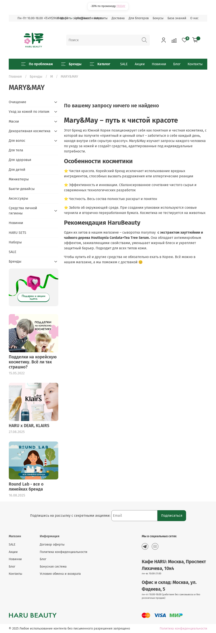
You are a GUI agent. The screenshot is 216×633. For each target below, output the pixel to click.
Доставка (118, 18)
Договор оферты (52, 544)
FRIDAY (120, 6)
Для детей (17, 170)
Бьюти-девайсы (22, 189)
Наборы (15, 242)
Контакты (195, 64)
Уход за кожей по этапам (29, 111)
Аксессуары (18, 198)
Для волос (17, 141)
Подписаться (171, 515)
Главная (15, 76)
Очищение (17, 102)
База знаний (177, 18)
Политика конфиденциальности (63, 552)
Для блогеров (139, 18)
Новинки (159, 64)
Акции (140, 64)
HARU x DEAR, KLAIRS (29, 425)
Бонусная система (53, 566)
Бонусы (158, 18)
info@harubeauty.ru (89, 18)
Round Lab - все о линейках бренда (26, 487)
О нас (194, 18)
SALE (124, 64)
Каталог (100, 64)
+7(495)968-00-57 (56, 18)
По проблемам (37, 64)
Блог (177, 64)
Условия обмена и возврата (60, 574)
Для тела (16, 150)
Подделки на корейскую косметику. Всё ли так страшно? (33, 362)
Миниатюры (19, 179)
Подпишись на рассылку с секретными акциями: (70, 515)
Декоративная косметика (29, 131)
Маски (14, 121)
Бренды (71, 64)
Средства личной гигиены (23, 210)
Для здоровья (20, 160)
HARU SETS (17, 233)
